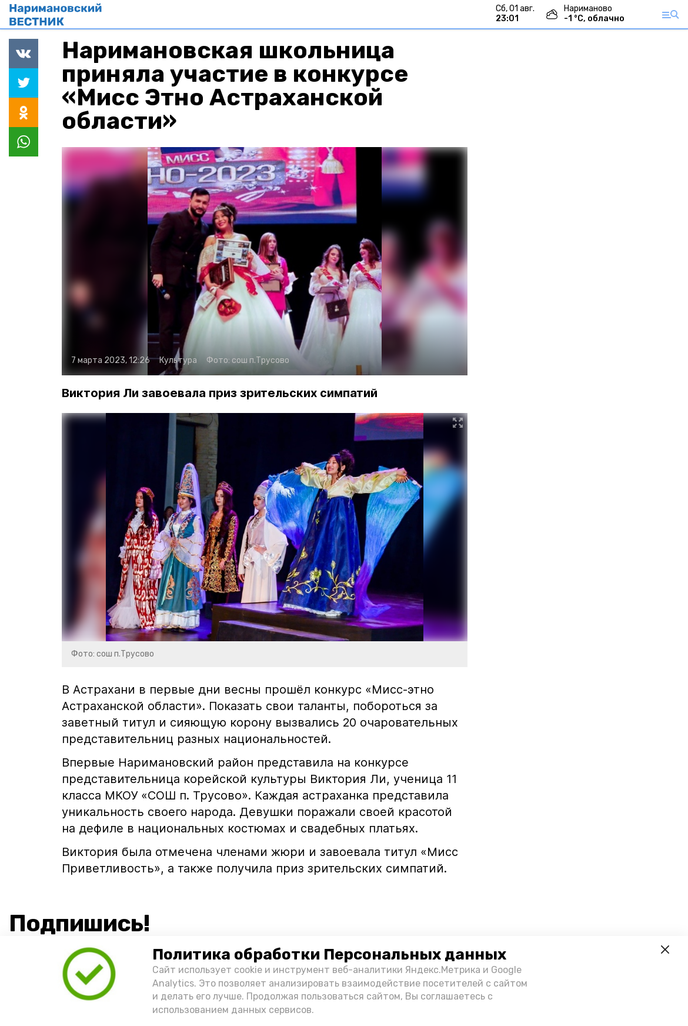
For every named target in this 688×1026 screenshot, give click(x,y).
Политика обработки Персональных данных (329, 954)
